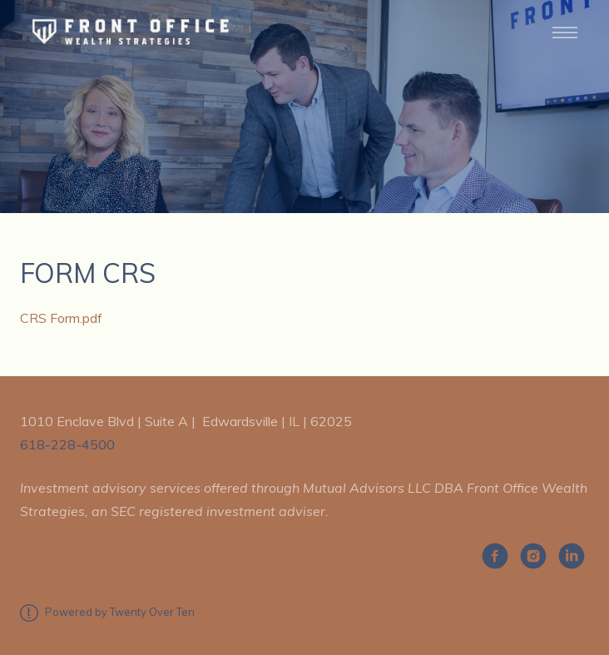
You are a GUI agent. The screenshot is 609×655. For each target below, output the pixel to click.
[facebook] (495, 556)
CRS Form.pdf (61, 318)
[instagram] (533, 556)
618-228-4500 (67, 444)
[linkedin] (571, 556)
